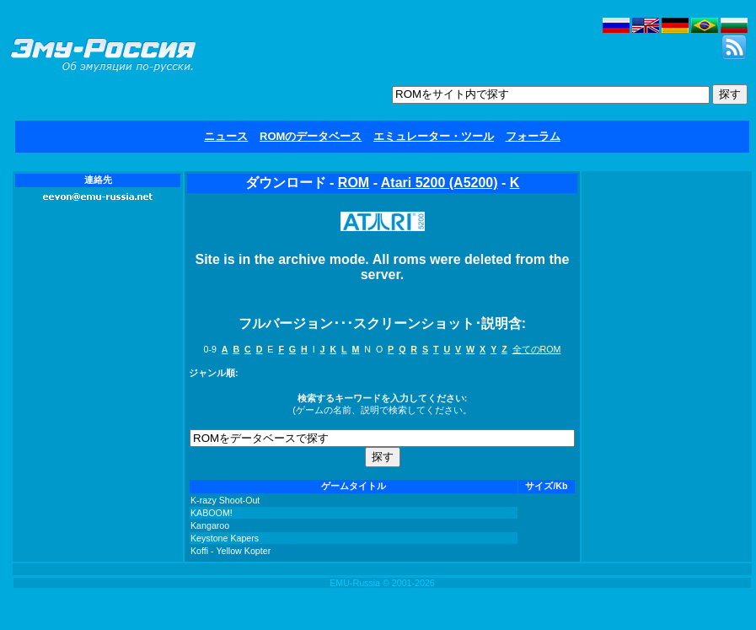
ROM (353, 182)
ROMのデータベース (311, 136)
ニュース (226, 136)
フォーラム (533, 136)
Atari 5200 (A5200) (439, 182)
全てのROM (536, 349)
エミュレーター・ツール (433, 136)
